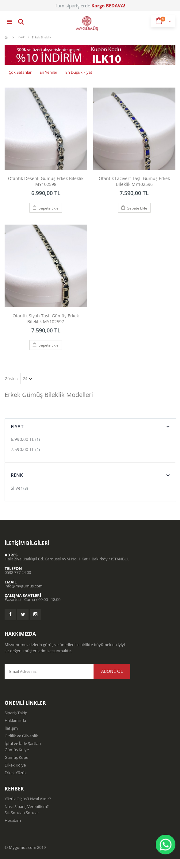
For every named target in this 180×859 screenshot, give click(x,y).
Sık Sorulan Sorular (22, 812)
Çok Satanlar (20, 72)
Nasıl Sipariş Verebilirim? (27, 806)
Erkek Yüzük (16, 772)
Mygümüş (7, 37)
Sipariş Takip (16, 713)
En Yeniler (48, 72)
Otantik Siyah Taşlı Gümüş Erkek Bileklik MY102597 (46, 318)
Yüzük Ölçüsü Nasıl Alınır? (28, 799)
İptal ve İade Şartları (23, 743)
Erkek (21, 37)
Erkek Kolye (15, 765)
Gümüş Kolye (17, 749)
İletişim (11, 728)
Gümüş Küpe (16, 757)
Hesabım (13, 820)
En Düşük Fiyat (78, 72)
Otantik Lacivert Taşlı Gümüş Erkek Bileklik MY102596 (134, 181)
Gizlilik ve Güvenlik (21, 736)
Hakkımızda (15, 720)
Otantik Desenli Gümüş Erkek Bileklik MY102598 (45, 181)
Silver (16, 488)
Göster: (11, 379)
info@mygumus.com (24, 586)
